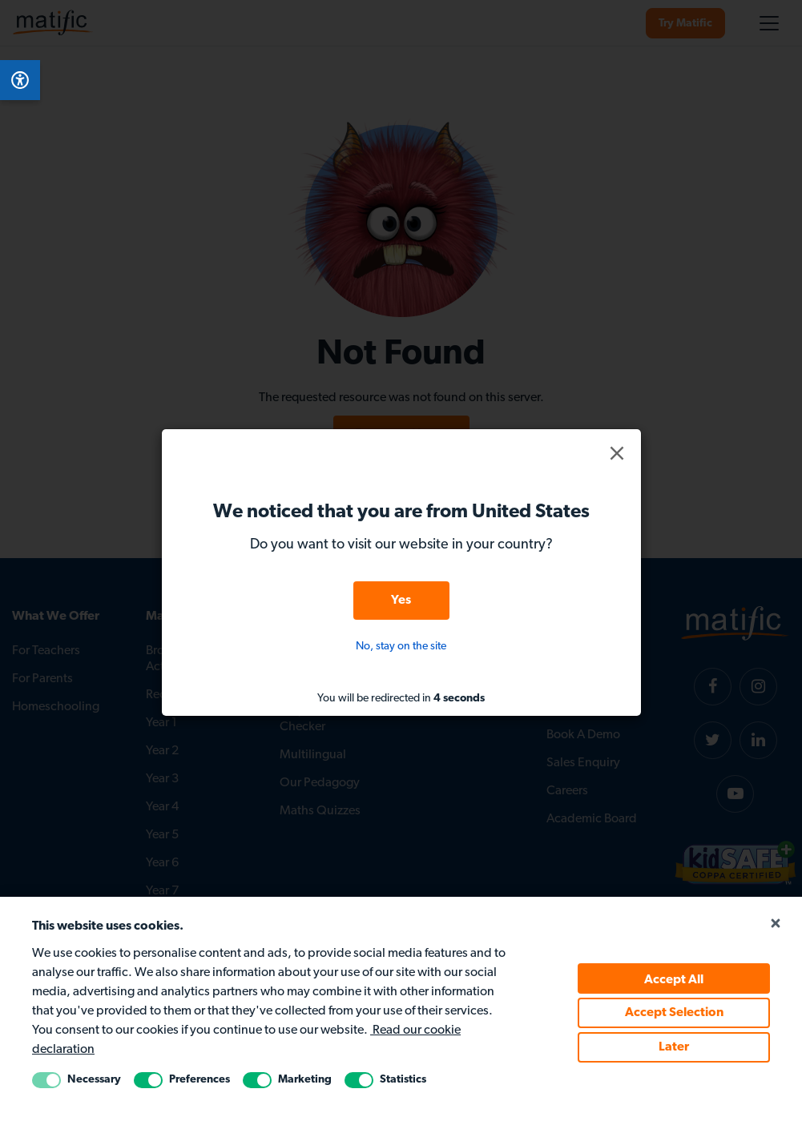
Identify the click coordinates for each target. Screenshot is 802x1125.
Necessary (94, 1080)
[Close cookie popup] (775, 924)
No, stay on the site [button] (401, 647)
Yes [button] (401, 600)
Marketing (305, 1080)
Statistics (403, 1080)
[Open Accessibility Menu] (20, 80)
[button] (617, 453)
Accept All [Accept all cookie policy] (673, 980)
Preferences (199, 1080)
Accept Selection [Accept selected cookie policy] (674, 1012)
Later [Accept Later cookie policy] (674, 1047)
